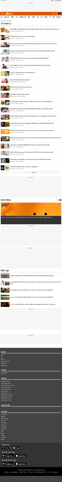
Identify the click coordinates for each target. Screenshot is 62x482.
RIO (49, 472)
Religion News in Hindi (6, 393)
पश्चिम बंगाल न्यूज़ (4, 418)
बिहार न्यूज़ (3, 420)
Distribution (54, 472)
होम (1, 17)
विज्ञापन (2, 359)
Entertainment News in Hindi (7, 385)
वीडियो (12, 17)
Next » (34, 172)
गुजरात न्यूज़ (3, 429)
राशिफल (45, 17)
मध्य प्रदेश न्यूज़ (4, 423)
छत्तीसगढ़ (3, 435)
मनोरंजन (33, 17)
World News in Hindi (5, 383)
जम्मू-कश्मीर (3, 437)
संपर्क (2, 355)
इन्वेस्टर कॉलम (3, 363)
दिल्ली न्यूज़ (3, 416)
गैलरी (53, 17)
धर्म (50, 17)
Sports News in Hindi (6, 387)
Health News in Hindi (6, 398)
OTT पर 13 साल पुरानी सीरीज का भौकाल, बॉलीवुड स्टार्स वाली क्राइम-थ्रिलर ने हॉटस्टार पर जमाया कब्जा (32, 304)
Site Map (7, 472)
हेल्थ (11, 31)
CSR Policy (30, 472)
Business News (4, 391)
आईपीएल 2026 (22, 17)
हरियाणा (2, 433)
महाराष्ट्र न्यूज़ (3, 425)
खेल (38, 17)
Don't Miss (6, 200)
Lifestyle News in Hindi (6, 400)
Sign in (59, 0)
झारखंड (2, 439)
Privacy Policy (23, 472)
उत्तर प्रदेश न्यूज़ (4, 414)
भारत (16, 17)
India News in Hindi (5, 381)
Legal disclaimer (14, 472)
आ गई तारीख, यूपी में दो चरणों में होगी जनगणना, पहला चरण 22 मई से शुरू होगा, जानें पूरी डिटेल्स (31, 290)
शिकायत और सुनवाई (5, 361)
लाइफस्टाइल (12, 81)
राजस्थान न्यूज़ (3, 427)
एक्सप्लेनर (58, 17)
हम (1, 357)
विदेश (29, 17)
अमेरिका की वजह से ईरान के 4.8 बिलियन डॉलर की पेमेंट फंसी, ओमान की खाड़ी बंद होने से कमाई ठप (32, 275)
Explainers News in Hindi (6, 395)
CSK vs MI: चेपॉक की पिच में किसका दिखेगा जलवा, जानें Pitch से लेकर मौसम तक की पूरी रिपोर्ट (31, 297)
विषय (5, 21)
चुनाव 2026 (6, 17)
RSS (46, 472)
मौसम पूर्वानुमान (4, 373)
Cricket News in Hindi (6, 389)
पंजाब (2, 431)
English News (4, 365)
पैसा (41, 17)
